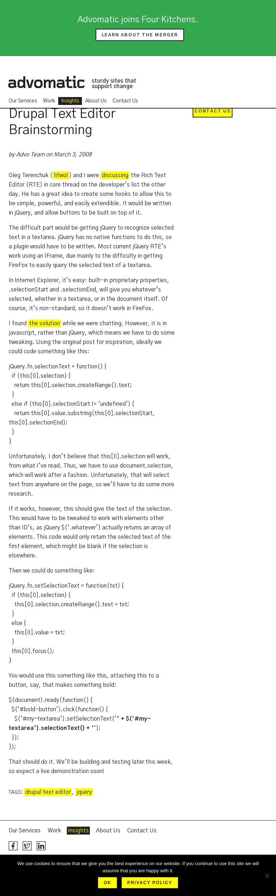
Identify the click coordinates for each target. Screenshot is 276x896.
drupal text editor (48, 792)
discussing (115, 175)
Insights (70, 101)
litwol (61, 175)
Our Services (23, 101)
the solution (44, 323)
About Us (95, 101)
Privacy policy (149, 882)
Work (49, 101)
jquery (84, 792)
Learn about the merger (140, 35)
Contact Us (125, 101)
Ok (107, 882)
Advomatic (46, 82)
